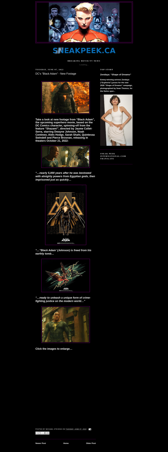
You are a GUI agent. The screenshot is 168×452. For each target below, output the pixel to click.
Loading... (83, 65)
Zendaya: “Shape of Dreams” (115, 74)
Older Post (91, 443)
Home (66, 443)
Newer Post (40, 443)
